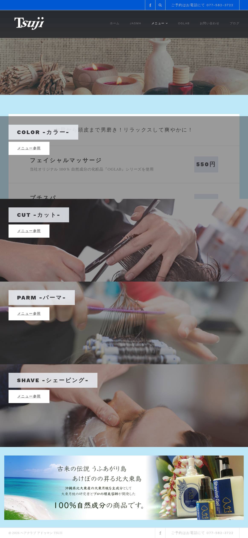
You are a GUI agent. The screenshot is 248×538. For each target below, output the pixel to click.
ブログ (234, 23)
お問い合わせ (209, 23)
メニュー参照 (29, 148)
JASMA (135, 23)
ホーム (115, 23)
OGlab (184, 23)
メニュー (158, 23)
